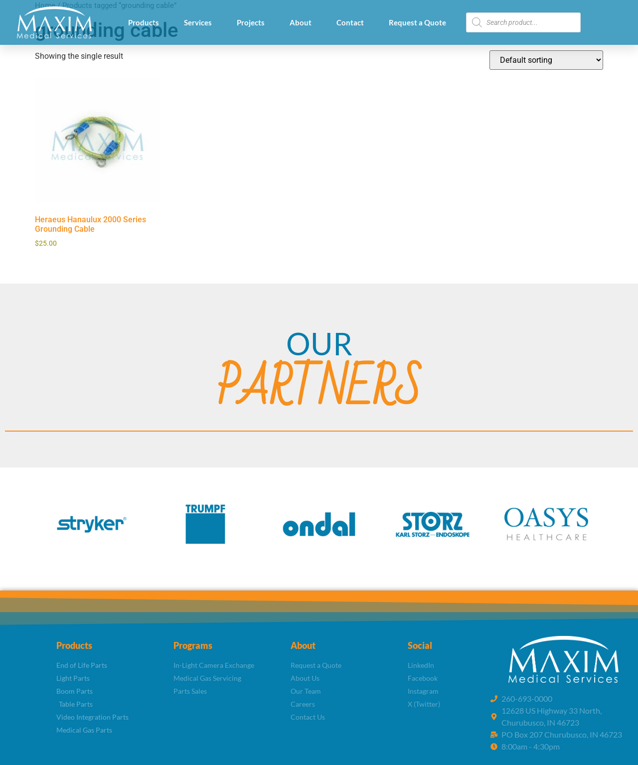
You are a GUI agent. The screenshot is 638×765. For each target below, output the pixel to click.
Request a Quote (417, 22)
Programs (192, 645)
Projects (251, 22)
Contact (350, 22)
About (301, 22)
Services (198, 22)
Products (143, 22)
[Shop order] (546, 60)
